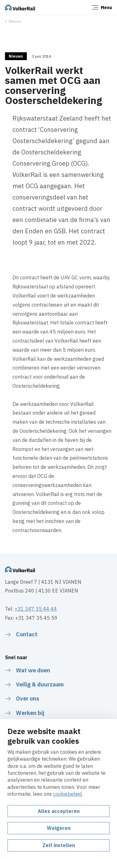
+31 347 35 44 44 (36, 609)
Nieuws (15, 21)
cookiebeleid (67, 794)
